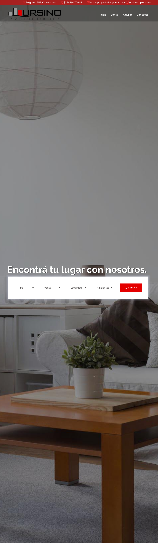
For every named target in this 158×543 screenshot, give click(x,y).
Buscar (131, 287)
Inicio (103, 14)
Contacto (142, 14)
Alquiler (127, 14)
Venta (114, 14)
